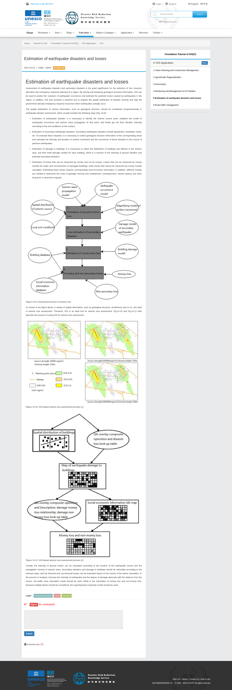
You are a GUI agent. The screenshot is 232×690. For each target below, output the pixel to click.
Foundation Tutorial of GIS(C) (65, 43)
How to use (205, 679)
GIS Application (89, 43)
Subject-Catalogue (106, 32)
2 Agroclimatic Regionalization (167, 77)
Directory (143, 32)
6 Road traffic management (166, 105)
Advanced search (169, 21)
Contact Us (194, 679)
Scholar (158, 32)
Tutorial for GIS (40, 43)
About (184, 679)
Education (85, 32)
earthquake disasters (43, 596)
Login (158, 4)
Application (127, 32)
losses (57, 596)
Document (44, 32)
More (205, 63)
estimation (66, 596)
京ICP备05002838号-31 (162, 683)
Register (172, 4)
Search (200, 14)
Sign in (34, 605)
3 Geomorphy (159, 84)
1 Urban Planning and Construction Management (176, 70)
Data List (176, 679)
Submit (29, 634)
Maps (70, 32)
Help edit (59, 68)
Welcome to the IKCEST (42, 4)
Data (58, 32)
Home (30, 32)
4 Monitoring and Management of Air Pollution (174, 91)
